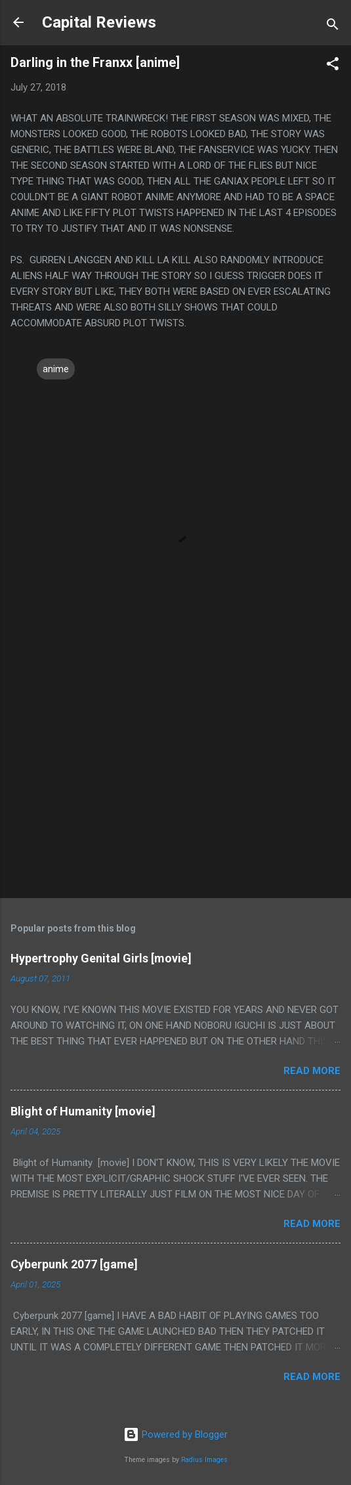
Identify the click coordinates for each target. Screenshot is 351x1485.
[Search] (333, 27)
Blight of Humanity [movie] (82, 1111)
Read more (312, 1071)
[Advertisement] (175, 785)
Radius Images (204, 1459)
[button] (333, 66)
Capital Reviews (99, 22)
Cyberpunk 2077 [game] (74, 1264)
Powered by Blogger (175, 1434)
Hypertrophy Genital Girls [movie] (101, 958)
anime (56, 369)
